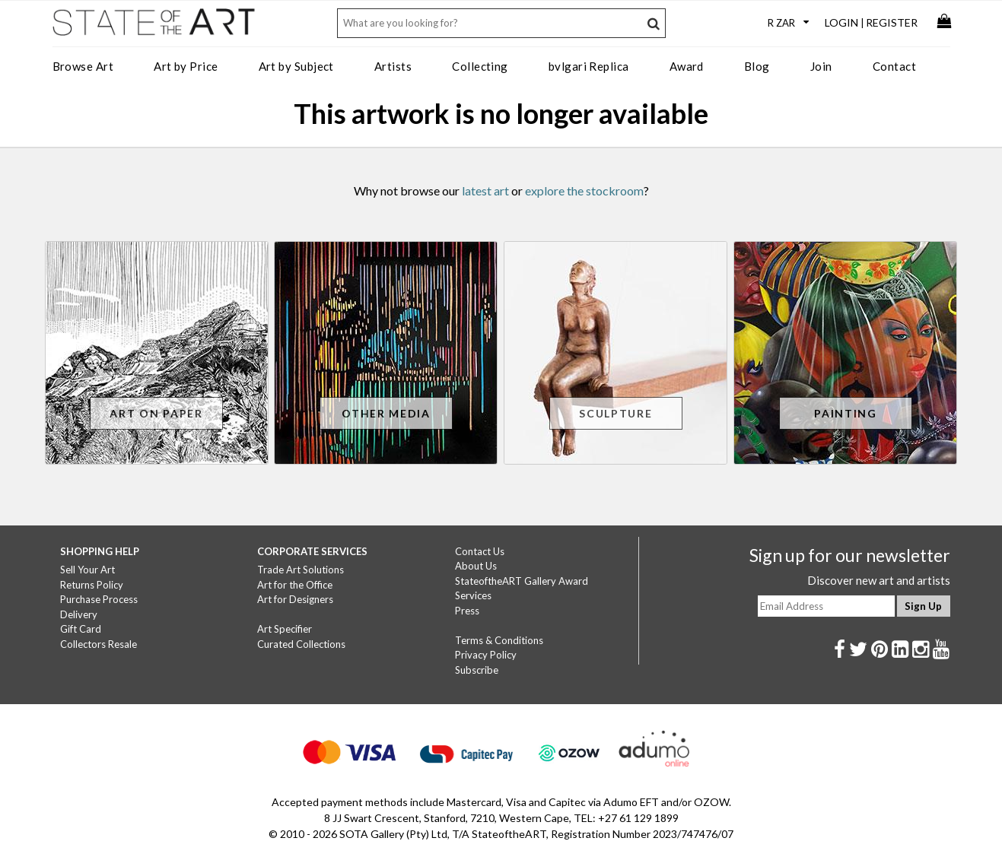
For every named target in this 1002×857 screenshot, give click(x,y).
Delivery (78, 614)
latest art (485, 190)
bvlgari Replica (589, 66)
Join (821, 66)
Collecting (480, 66)
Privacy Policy (486, 655)
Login (841, 22)
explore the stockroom (584, 190)
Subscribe (476, 670)
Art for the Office (294, 585)
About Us (476, 566)
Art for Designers (295, 599)
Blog (757, 66)
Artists (393, 66)
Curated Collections (301, 644)
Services (473, 595)
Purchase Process (99, 599)
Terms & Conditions (499, 640)
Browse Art (83, 66)
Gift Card (80, 629)
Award (687, 66)
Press (467, 611)
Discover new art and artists (878, 580)
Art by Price (186, 66)
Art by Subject (296, 66)
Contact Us (479, 551)
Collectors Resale (98, 644)
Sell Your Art (87, 569)
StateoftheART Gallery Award (521, 581)
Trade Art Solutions (300, 569)
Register (892, 22)
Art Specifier (284, 629)
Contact (894, 66)
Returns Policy (91, 585)
